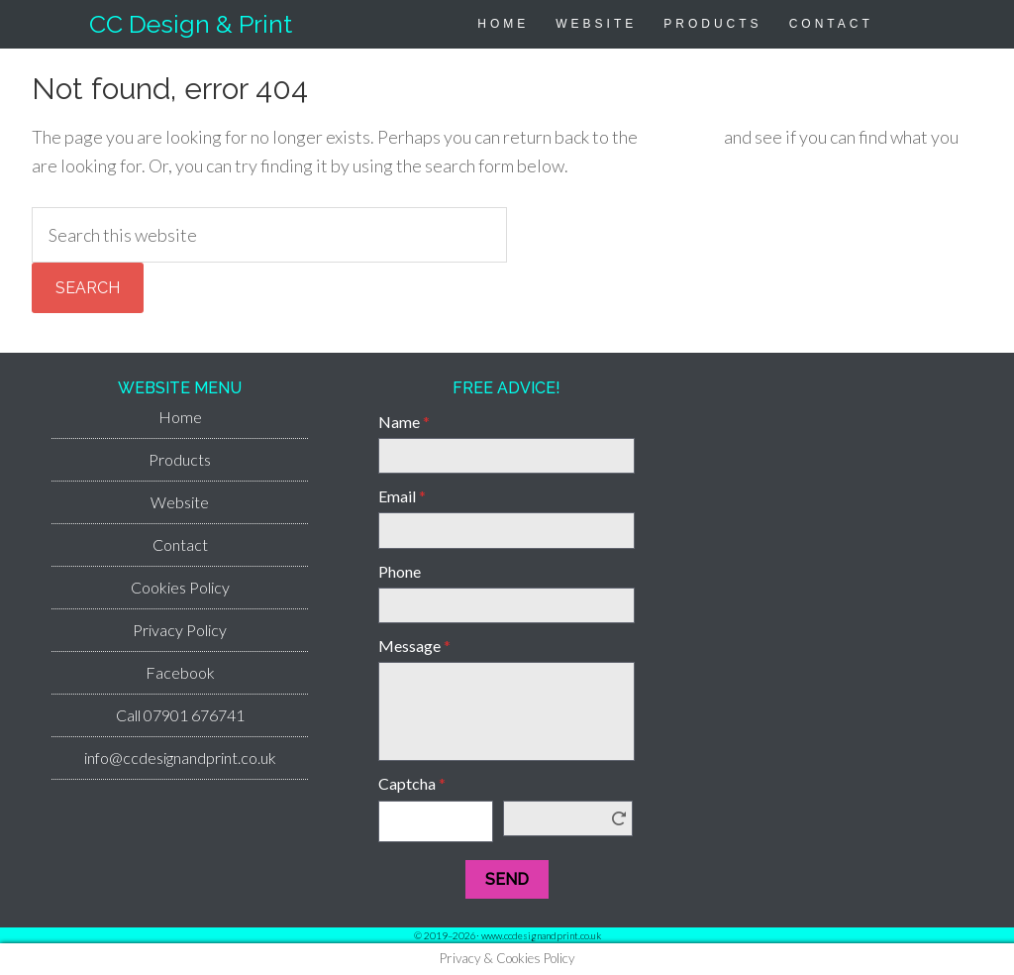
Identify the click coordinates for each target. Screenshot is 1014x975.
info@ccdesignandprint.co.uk (180, 757)
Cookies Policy (180, 587)
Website (180, 501)
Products (180, 459)
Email (402, 496)
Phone (399, 571)
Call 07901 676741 (180, 714)
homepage (681, 137)
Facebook (180, 672)
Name (404, 421)
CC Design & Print (190, 24)
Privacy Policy (180, 629)
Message (414, 645)
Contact (180, 544)
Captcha (412, 783)
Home (180, 416)
